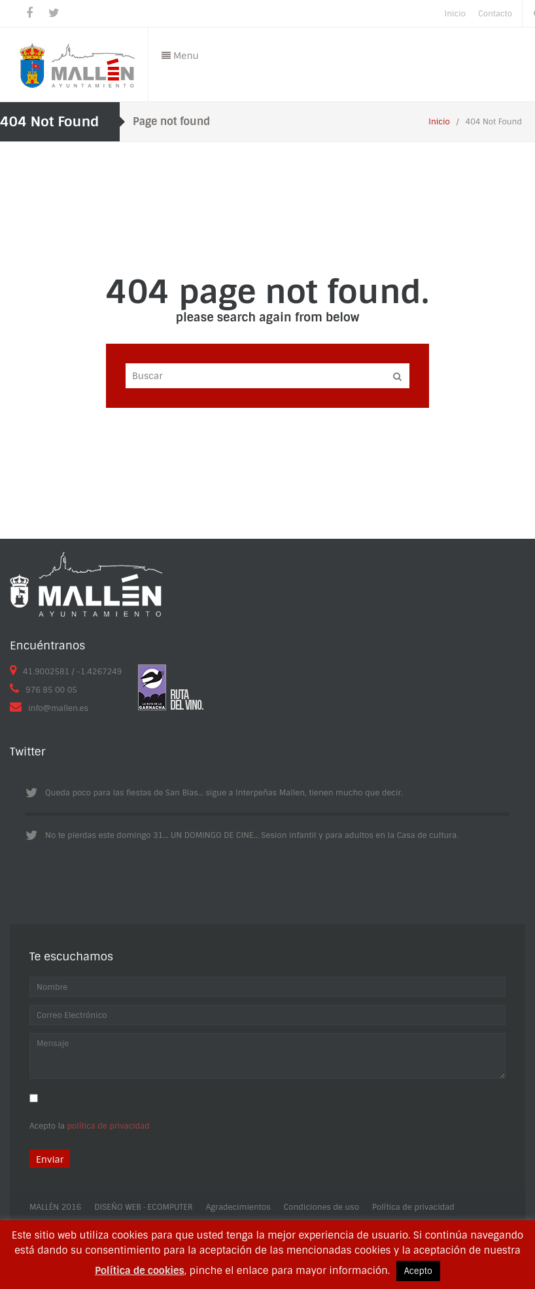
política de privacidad (108, 1126)
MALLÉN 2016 (55, 1207)
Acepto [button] (418, 1271)
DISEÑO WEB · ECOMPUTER (143, 1207)
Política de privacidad (413, 1207)
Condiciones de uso (321, 1207)
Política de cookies (139, 1270)
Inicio (438, 122)
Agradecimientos (238, 1207)
